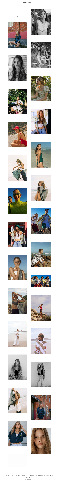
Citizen (33, 6)
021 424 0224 (38, 475)
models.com (55, 3)
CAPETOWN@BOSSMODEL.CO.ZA (47, 475)
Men (25, 6)
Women (17, 6)
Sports (41, 6)
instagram (55, 2)
